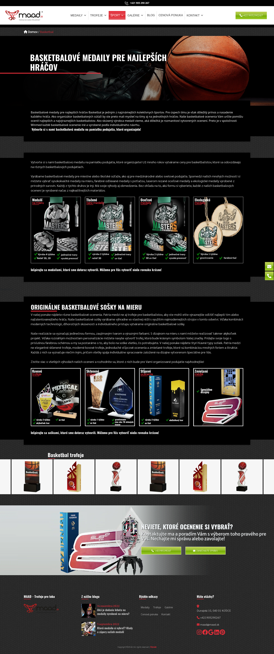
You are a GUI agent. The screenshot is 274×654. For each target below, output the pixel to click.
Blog (151, 15)
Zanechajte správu (205, 550)
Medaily (78, 15)
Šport (117, 15)
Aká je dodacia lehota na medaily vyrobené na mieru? (113, 612)
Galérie (135, 15)
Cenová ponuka (170, 15)
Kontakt (195, 15)
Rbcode (153, 646)
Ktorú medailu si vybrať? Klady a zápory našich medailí (115, 630)
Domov (30, 32)
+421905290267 (251, 15)
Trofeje (98, 15)
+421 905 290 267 (139, 3)
